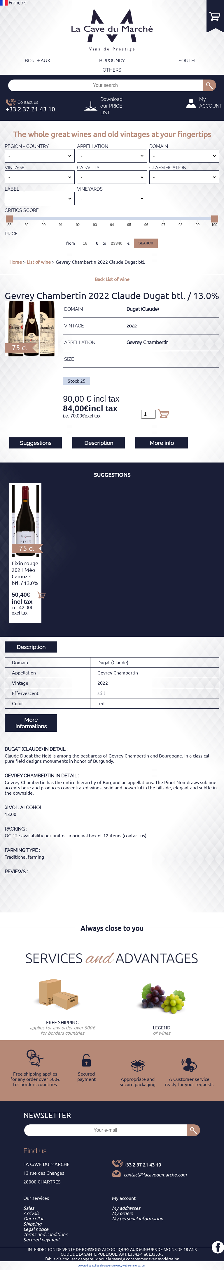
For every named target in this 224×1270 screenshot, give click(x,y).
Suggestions (35, 443)
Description (98, 443)
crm (144, 1265)
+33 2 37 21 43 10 (142, 1164)
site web (116, 1265)
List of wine (39, 262)
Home (15, 262)
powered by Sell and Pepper (94, 1265)
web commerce (131, 1265)
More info (162, 443)
